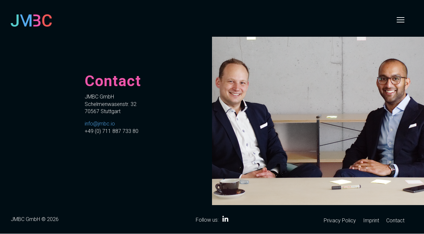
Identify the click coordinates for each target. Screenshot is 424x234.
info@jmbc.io (100, 124)
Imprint (371, 221)
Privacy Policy (340, 221)
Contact (395, 221)
